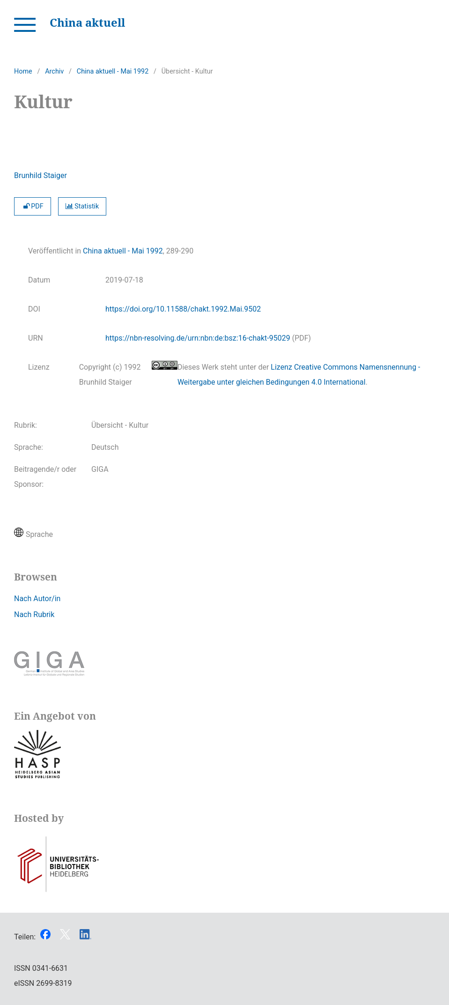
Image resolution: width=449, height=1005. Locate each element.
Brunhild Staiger (40, 175)
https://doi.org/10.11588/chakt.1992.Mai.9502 (183, 309)
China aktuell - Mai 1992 (112, 71)
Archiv (54, 71)
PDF (33, 206)
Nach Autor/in (37, 598)
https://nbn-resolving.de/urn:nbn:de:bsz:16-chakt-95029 (197, 338)
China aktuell (87, 22)
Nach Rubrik (34, 614)
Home (23, 71)
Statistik (82, 206)
